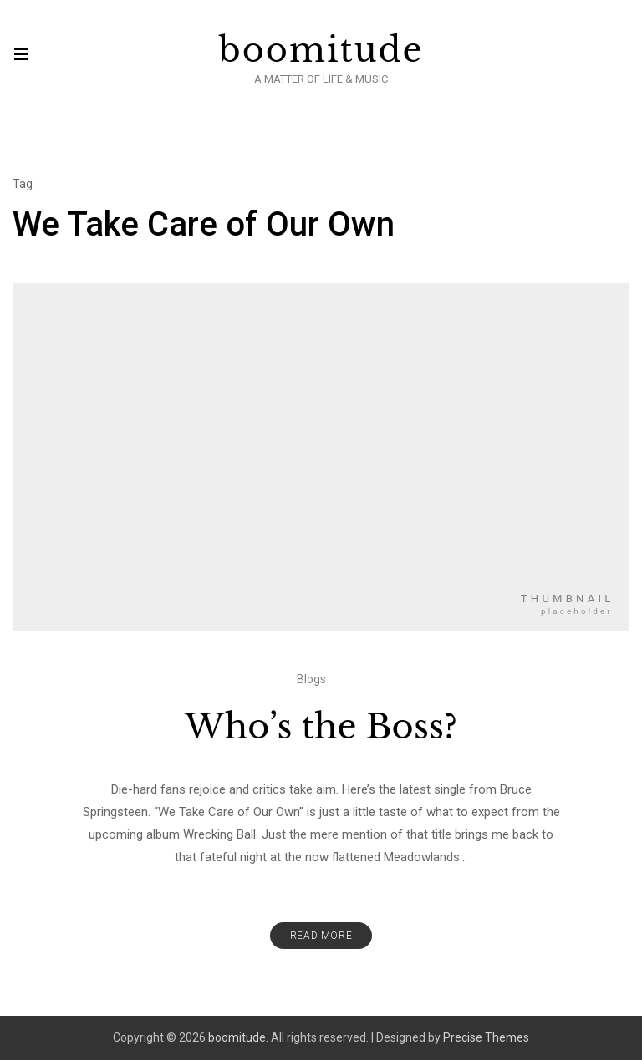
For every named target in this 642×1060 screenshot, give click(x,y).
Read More (321, 935)
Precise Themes (486, 1037)
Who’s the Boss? (321, 727)
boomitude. (238, 1037)
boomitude (321, 50)
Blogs (311, 679)
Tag (23, 183)
